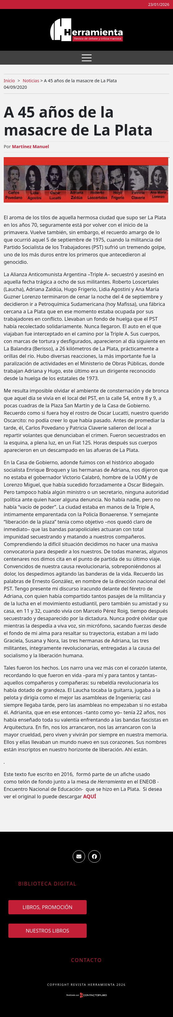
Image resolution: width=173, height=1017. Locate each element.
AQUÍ (89, 796)
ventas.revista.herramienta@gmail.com (79, 856)
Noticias (31, 81)
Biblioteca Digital (47, 883)
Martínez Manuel (30, 146)
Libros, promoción (47, 907)
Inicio (9, 81)
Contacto (86, 960)
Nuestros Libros (47, 930)
